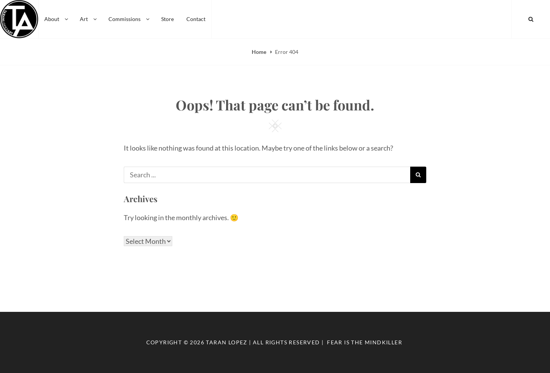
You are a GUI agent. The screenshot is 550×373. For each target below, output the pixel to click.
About (56, 19)
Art (89, 19)
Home (259, 52)
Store (167, 19)
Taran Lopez (226, 342)
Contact (195, 19)
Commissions (129, 19)
